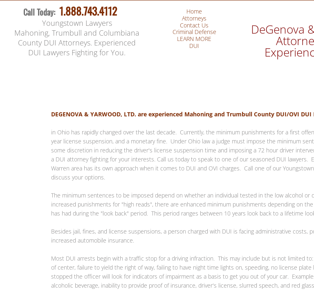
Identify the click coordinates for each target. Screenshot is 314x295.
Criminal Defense (194, 32)
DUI (194, 46)
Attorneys (194, 18)
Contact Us (194, 25)
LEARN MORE (194, 39)
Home (194, 11)
